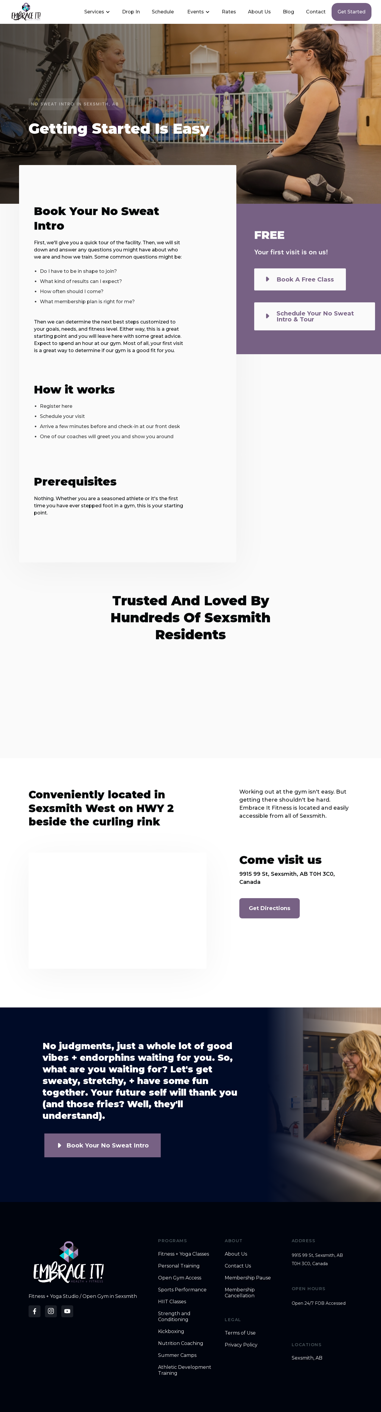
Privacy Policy (241, 1345)
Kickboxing (171, 1331)
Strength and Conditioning (174, 1316)
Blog (288, 12)
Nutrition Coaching (180, 1343)
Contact (316, 12)
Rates (229, 12)
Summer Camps (177, 1355)
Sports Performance (182, 1290)
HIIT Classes (172, 1301)
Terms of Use (240, 1333)
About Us (259, 12)
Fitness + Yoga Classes (183, 1254)
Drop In (131, 12)
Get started (352, 12)
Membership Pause (248, 1278)
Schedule (163, 12)
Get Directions (269, 908)
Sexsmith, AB (307, 1358)
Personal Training (179, 1266)
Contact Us (238, 1266)
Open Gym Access (179, 1278)
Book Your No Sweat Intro (107, 1145)
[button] (96, 12)
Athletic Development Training (184, 1370)
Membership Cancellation (240, 1293)
